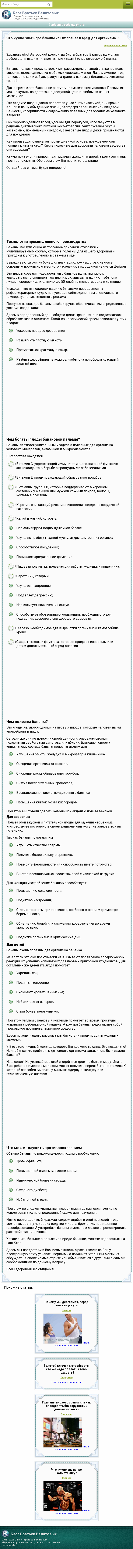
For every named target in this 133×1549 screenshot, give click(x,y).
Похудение (67, 1377)
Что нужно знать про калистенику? (66, 1471)
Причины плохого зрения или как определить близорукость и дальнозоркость (66, 1406)
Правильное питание (115, 45)
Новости (66, 1310)
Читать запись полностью (72, 1344)
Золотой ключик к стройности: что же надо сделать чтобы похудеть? (66, 1369)
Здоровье (66, 1414)
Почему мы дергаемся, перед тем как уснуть (66, 1303)
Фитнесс (66, 1478)
